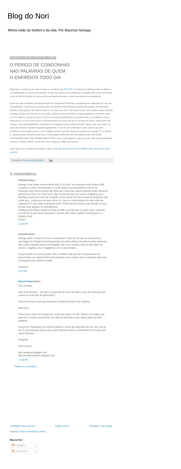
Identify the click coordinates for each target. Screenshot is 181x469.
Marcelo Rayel (26, 281)
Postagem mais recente (23, 426)
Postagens (18, 445)
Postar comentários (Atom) (32, 431)
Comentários (20, 451)
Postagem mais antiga (100, 426)
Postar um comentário (26, 366)
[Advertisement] (57, 43)
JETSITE (68, 89)
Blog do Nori (28, 16)
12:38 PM (23, 360)
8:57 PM (22, 271)
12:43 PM (23, 224)
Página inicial (62, 426)
